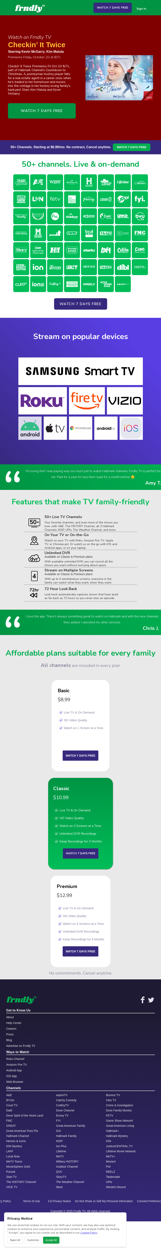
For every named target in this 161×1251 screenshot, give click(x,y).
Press (10, 1034)
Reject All (15, 1240)
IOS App (11, 1076)
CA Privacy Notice (59, 1201)
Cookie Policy (88, 1232)
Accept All (51, 1240)
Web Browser (14, 1081)
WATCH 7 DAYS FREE (112, 8)
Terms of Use (31, 1201)
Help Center (14, 1023)
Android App (14, 1070)
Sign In (141, 9)
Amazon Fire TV (16, 1064)
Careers (11, 1028)
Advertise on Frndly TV (20, 1045)
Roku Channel (15, 1059)
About (10, 1017)
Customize (33, 1240)
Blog (9, 1040)
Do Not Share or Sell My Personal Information (104, 1201)
